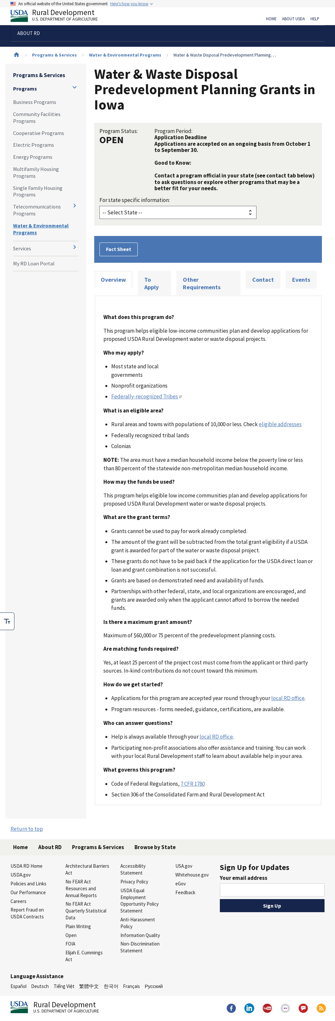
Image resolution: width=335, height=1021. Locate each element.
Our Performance (28, 892)
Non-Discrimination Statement (140, 947)
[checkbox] (7, 621)
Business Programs (34, 102)
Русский (154, 986)
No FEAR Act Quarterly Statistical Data (85, 911)
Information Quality (140, 935)
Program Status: (118, 131)
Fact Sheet (118, 249)
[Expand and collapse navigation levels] (75, 87)
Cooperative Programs (38, 133)
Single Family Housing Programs (37, 191)
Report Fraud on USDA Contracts (27, 913)
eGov (180, 883)
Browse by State (155, 847)
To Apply (151, 283)
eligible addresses (280, 424)
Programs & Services (54, 55)
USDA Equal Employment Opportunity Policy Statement (139, 900)
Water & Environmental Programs (125, 55)
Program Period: (173, 131)
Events (301, 279)
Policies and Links (28, 883)
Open (71, 935)
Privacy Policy (134, 882)
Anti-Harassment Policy (137, 922)
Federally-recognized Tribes (147, 396)
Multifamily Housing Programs (36, 172)
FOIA (70, 944)
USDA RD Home (26, 866)
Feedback (185, 892)
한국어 (111, 986)
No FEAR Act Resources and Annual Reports (81, 888)
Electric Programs (33, 145)
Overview (113, 279)
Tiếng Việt (64, 986)
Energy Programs (32, 157)
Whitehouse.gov (192, 875)
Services (22, 248)
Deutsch (40, 986)
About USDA (293, 19)
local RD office (288, 698)
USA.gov (183, 866)
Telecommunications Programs (37, 210)
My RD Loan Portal (34, 263)
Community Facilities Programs (37, 117)
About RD (50, 847)
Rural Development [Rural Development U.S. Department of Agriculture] (59, 17)
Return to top (26, 828)
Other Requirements (201, 283)
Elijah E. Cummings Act (84, 955)
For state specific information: (134, 200)
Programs (25, 88)
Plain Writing (78, 926)
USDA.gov (20, 875)
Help (314, 19)
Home (271, 19)
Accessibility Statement (133, 869)
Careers (18, 901)
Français (131, 986)
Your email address (243, 877)
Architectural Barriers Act (87, 869)
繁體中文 (89, 986)
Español (18, 986)
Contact (263, 279)
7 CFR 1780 (193, 783)
